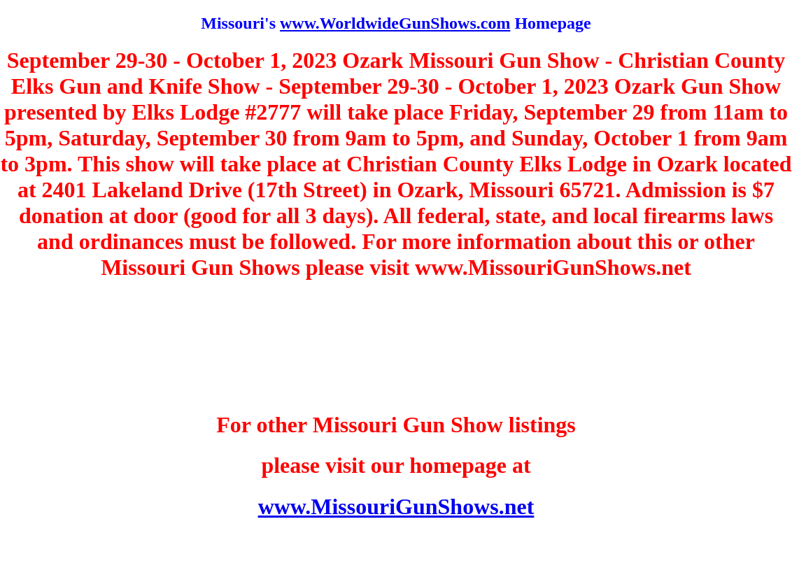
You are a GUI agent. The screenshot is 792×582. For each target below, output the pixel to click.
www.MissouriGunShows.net (396, 506)
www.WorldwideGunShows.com (395, 23)
